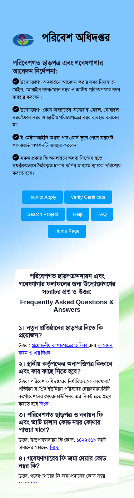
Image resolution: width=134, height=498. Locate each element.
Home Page (66, 231)
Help (78, 214)
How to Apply (42, 197)
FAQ (102, 214)
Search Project (42, 214)
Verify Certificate (88, 197)
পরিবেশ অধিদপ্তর (75, 38)
